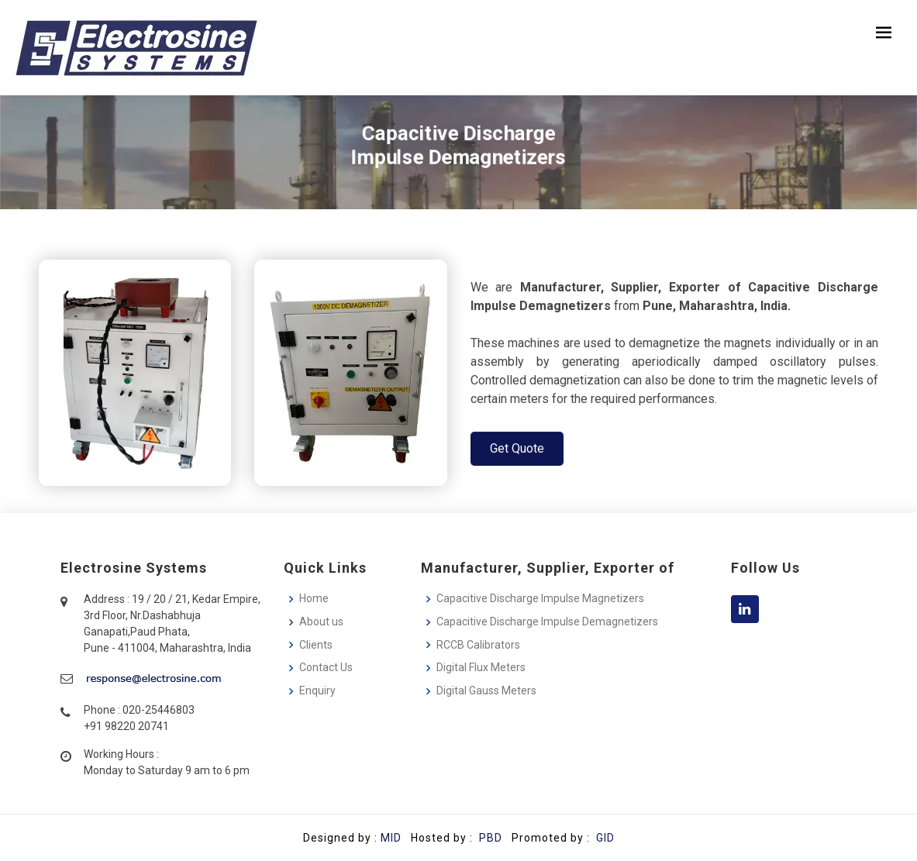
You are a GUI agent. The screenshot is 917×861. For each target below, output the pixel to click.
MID (391, 838)
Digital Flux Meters (481, 667)
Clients (316, 645)
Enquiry (317, 690)
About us (321, 621)
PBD (490, 838)
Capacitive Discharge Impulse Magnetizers (540, 598)
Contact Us (326, 667)
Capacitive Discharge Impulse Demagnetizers (547, 621)
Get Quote (517, 452)
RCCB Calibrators (478, 645)
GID (604, 838)
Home (314, 598)
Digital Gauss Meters (486, 690)
